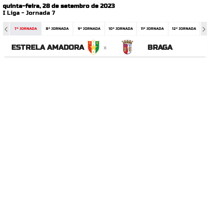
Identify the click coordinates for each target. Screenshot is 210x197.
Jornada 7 (40, 13)
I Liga (11, 13)
